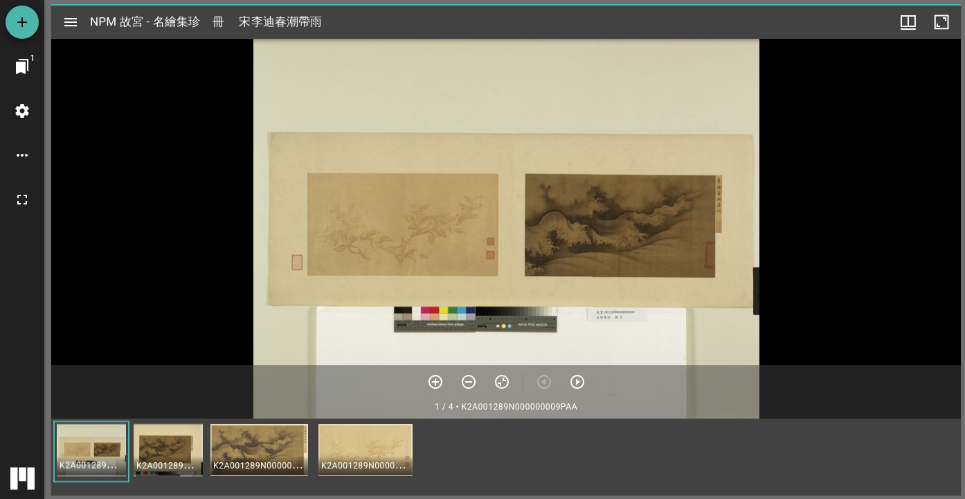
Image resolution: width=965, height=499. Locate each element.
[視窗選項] (908, 22)
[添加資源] (22, 22)
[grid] (506, 457)
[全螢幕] (22, 199)
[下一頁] (577, 382)
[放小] (468, 382)
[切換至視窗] (22, 66)
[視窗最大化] (941, 22)
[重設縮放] (501, 382)
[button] (91, 451)
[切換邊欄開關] (70, 22)
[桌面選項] (22, 155)
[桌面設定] (22, 111)
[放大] (435, 382)
